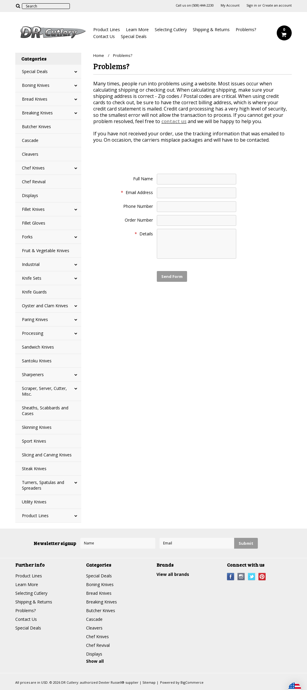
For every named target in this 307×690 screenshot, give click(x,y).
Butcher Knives (36, 126)
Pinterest (262, 576)
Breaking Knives (37, 113)
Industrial (31, 264)
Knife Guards (34, 292)
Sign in (251, 5)
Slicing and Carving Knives (47, 455)
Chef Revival (34, 181)
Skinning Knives (37, 427)
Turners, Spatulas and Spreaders (43, 485)
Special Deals (134, 36)
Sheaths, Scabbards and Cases (45, 410)
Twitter (251, 576)
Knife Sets (31, 278)
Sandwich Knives (38, 347)
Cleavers (30, 154)
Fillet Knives (33, 209)
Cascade (30, 140)
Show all (95, 661)
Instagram (241, 576)
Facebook (230, 576)
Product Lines (106, 29)
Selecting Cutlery (171, 29)
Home (98, 55)
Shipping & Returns (211, 29)
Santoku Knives (37, 361)
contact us (173, 121)
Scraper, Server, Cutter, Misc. (44, 391)
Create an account (277, 5)
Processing (32, 333)
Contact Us (104, 36)
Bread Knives (34, 99)
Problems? (246, 29)
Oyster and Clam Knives (45, 305)
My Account (230, 5)
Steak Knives (34, 468)
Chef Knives (33, 168)
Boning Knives (35, 85)
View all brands (172, 574)
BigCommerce (192, 682)
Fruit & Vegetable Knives (45, 250)
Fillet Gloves (33, 223)
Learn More (137, 29)
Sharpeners (33, 374)
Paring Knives (35, 319)
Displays (30, 195)
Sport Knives (34, 441)
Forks (27, 237)
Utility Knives (34, 502)
